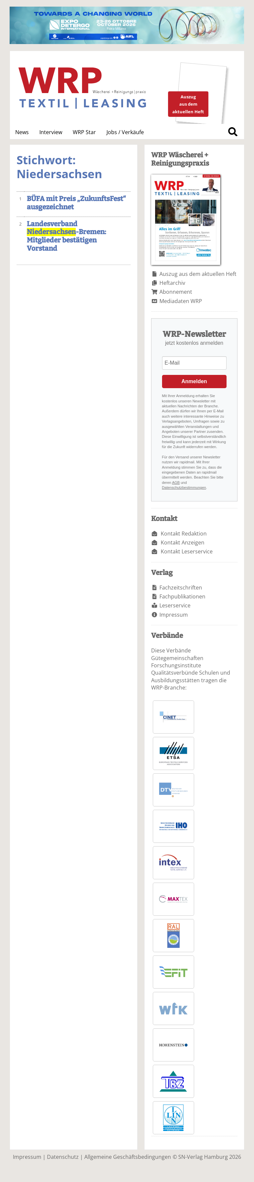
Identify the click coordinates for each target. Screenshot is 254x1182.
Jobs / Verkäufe (125, 132)
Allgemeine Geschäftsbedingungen (127, 1156)
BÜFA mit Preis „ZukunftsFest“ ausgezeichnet (76, 203)
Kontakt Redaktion (184, 533)
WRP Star (84, 132)
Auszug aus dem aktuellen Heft (197, 274)
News (22, 132)
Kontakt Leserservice (187, 551)
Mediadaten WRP (180, 301)
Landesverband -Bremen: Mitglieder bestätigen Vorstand (66, 236)
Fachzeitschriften (180, 587)
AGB (176, 483)
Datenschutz (63, 1156)
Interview (50, 132)
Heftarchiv (172, 282)
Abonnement (175, 291)
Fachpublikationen (182, 596)
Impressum (173, 614)
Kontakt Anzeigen (182, 542)
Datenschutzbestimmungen (184, 487)
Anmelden (194, 381)
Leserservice (174, 605)
